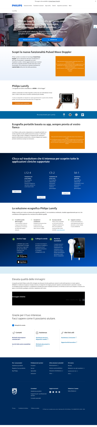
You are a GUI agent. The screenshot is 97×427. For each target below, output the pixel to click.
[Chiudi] (95, 1)
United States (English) (54, 1)
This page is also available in (42, 1)
